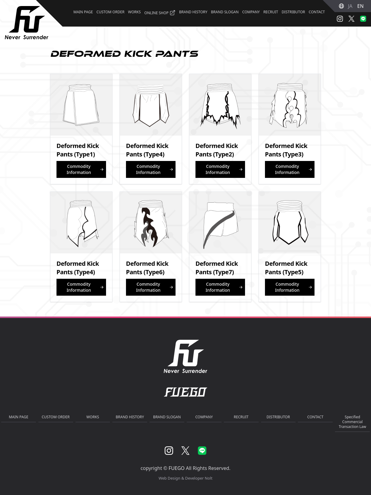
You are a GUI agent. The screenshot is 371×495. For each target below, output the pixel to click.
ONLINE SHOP (160, 12)
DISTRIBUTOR (293, 11)
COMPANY (251, 11)
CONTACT (317, 11)
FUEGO (177, 468)
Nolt (208, 478)
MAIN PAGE (83, 11)
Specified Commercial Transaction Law (352, 421)
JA (350, 6)
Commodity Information (85, 169)
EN (360, 6)
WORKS (134, 11)
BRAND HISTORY (193, 11)
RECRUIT (270, 11)
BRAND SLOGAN (224, 11)
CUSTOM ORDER (110, 11)
